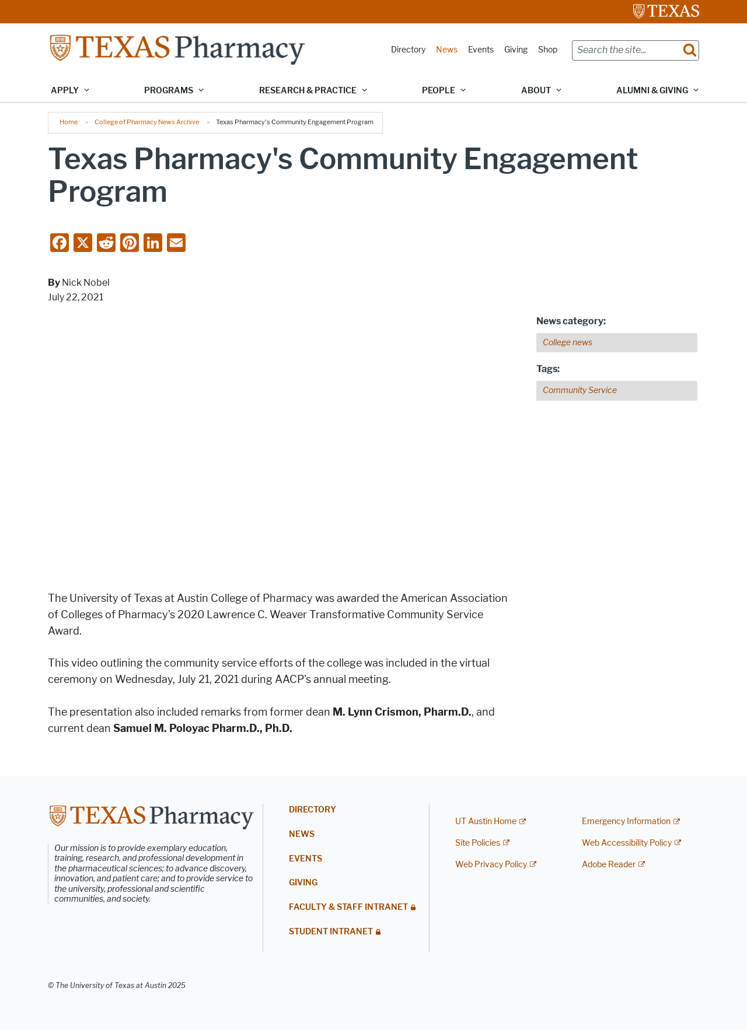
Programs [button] (168, 91)
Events (481, 50)
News (447, 50)
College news (567, 343)
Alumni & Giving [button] (652, 91)
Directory (408, 50)
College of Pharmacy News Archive (147, 122)
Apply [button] (65, 91)
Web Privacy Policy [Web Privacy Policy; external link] (491, 865)
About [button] (536, 91)
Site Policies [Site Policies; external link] (477, 843)
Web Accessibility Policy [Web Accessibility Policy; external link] (627, 843)
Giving (516, 50)
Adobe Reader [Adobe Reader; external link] (609, 865)
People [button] (438, 91)
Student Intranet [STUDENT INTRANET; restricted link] (331, 932)
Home (69, 122)
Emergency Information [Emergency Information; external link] (626, 821)
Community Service (580, 390)
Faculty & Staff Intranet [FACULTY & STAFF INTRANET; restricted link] (348, 907)
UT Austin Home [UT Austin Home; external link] (485, 821)
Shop (547, 50)
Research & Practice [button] (308, 91)
